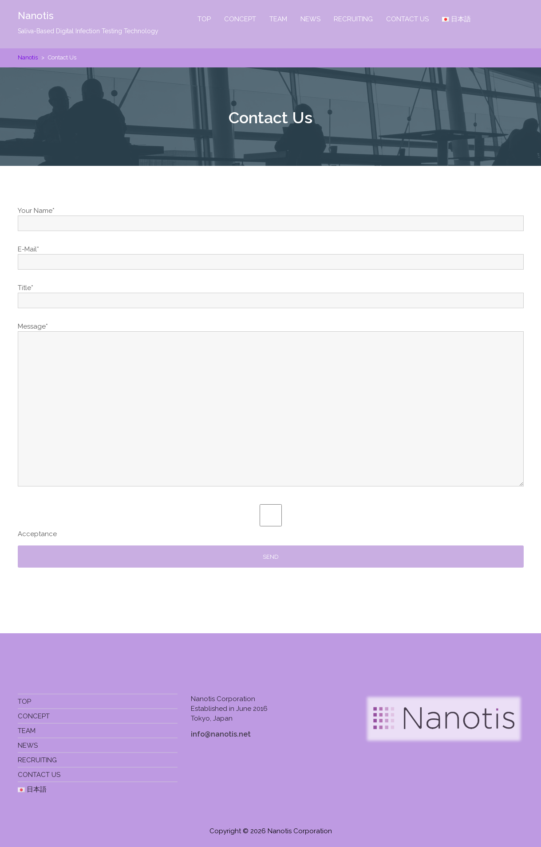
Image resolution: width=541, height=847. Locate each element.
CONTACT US (407, 19)
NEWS (310, 19)
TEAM (278, 19)
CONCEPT (240, 19)
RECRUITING (353, 19)
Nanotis (36, 15)
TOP (204, 19)
